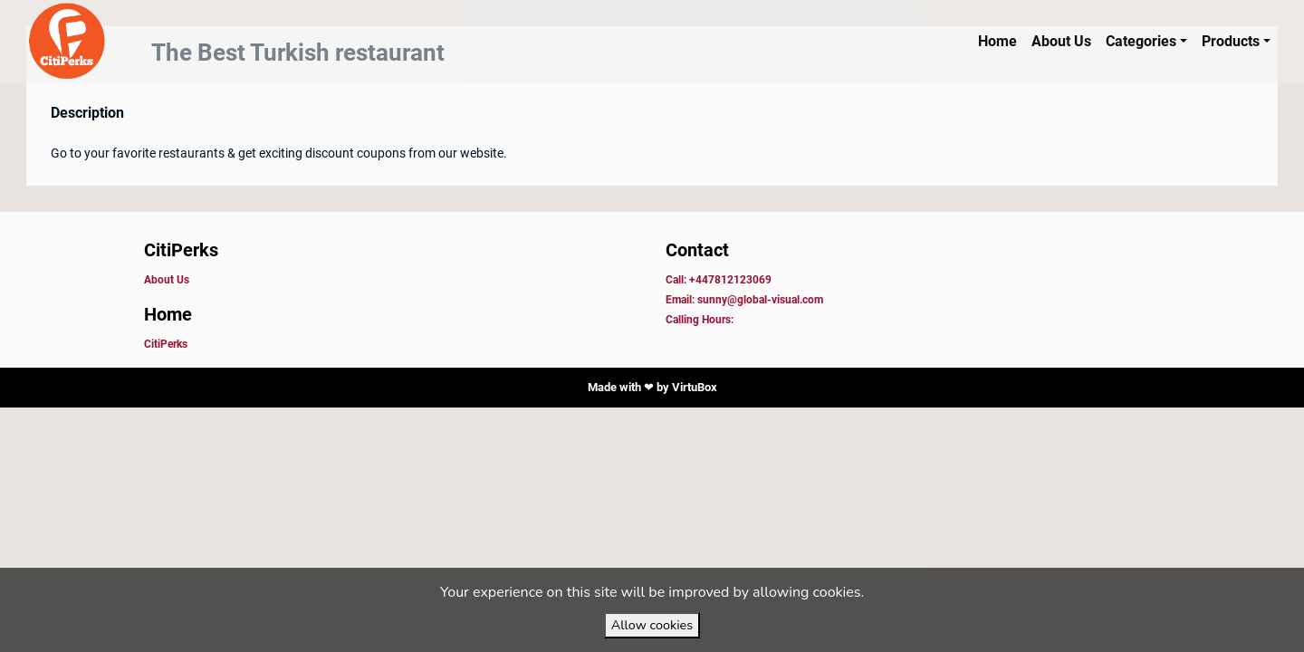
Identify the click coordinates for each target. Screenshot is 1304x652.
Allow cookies (652, 625)
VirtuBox (694, 387)
